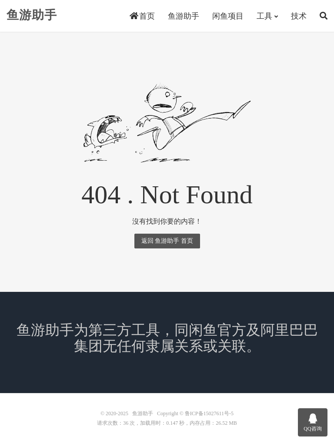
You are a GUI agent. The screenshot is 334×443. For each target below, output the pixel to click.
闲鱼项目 (228, 16)
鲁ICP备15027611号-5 (209, 413)
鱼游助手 (32, 15)
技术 (299, 16)
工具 (264, 16)
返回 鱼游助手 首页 (167, 241)
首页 (142, 16)
